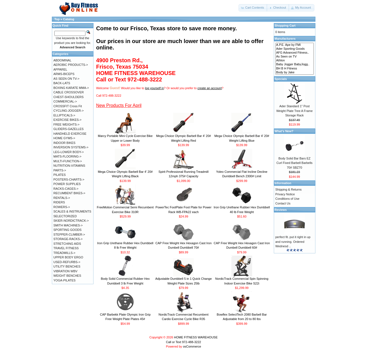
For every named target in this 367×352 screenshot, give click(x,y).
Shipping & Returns (288, 189)
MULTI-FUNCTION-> (68, 161)
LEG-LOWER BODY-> (69, 152)
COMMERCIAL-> (65, 101)
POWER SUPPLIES (67, 184)
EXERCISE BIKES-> (68, 119)
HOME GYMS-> (64, 138)
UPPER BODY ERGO (68, 257)
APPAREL (60, 69)
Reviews (281, 209)
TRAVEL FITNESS (66, 248)
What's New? (284, 131)
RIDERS (59, 202)
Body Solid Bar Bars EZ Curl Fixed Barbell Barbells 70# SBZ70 (294, 163)
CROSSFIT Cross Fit (68, 106)
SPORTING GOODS (68, 229)
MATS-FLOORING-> (68, 156)
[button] (253, 7)
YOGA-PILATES (65, 280)
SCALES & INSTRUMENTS (72, 211)
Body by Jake (294, 72)
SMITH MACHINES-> (68, 225)
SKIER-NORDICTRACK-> (71, 220)
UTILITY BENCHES (67, 266)
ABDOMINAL (63, 60)
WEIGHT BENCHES (67, 275)
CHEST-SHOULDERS (69, 97)
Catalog (68, 19)
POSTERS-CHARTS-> (69, 179)
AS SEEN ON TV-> (67, 78)
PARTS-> (60, 170)
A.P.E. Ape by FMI (294, 45)
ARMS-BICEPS (64, 74)
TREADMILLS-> (64, 252)
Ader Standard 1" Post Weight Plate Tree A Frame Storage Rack (294, 110)
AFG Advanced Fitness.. (294, 53)
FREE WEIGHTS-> (67, 124)
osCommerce (192, 346)
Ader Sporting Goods (294, 49)
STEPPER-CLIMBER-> (69, 234)
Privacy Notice (285, 194)
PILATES (60, 174)
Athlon (294, 61)
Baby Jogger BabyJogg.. (294, 64)
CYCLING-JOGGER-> (69, 110)
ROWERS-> (62, 207)
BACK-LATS (62, 83)
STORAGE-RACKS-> (68, 239)
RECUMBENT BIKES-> (69, 193)
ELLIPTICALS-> (64, 115)
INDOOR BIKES (64, 142)
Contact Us (282, 203)
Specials (281, 79)
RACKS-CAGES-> (66, 188)
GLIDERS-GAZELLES (69, 129)
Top (57, 19)
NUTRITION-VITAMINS (69, 165)
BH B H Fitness (294, 69)
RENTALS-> (62, 197)
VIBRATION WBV (66, 271)
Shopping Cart (285, 25)
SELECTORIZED (65, 216)
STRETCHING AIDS (67, 243)
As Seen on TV (294, 57)
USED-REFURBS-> (67, 262)
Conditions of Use (287, 198)
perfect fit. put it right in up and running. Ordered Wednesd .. (293, 241)
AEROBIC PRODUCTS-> (71, 64)
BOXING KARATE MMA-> (71, 87)
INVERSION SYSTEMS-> (71, 147)
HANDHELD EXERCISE (70, 133)
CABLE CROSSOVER (69, 92)
